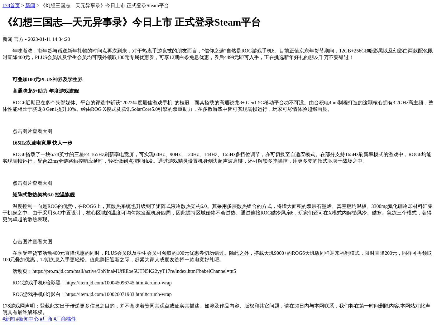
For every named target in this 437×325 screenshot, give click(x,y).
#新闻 (8, 319)
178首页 (11, 5)
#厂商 (46, 319)
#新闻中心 (27, 319)
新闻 (30, 5)
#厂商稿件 (65, 319)
